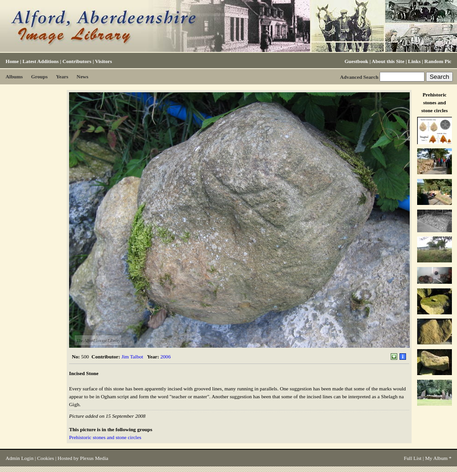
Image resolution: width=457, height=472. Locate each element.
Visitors (103, 61)
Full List (412, 458)
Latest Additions (40, 61)
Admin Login (19, 458)
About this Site (388, 61)
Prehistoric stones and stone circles (105, 437)
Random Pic (438, 61)
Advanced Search (359, 77)
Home (12, 61)
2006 (165, 356)
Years (62, 76)
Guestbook (356, 61)
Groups (39, 76)
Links (414, 61)
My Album (436, 458)
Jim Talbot (132, 356)
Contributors (77, 61)
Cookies (45, 458)
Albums (14, 76)
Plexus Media (94, 458)
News (82, 76)
